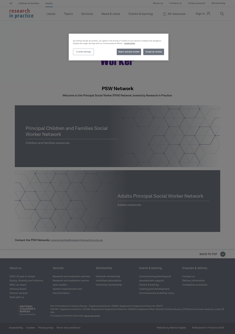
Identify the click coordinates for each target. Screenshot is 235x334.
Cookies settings (83, 52)
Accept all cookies (154, 52)
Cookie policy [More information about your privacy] (129, 43)
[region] (118, 47)
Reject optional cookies (128, 52)
